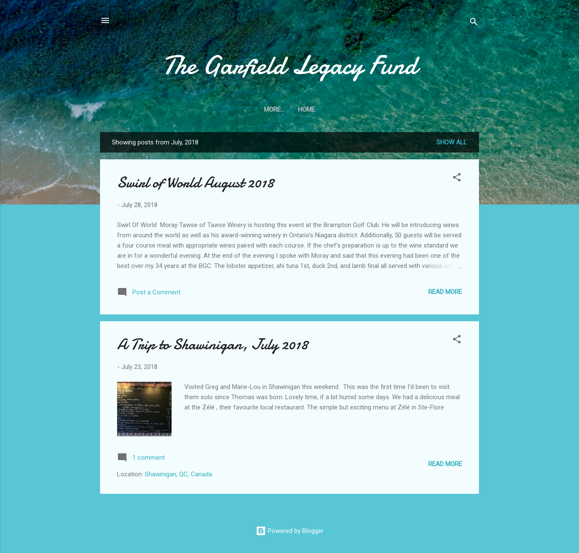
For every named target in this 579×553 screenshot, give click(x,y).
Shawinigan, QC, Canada (178, 474)
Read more (445, 292)
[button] (457, 178)
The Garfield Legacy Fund (289, 65)
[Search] (474, 23)
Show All (451, 142)
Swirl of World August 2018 (195, 182)
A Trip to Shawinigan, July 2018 (212, 344)
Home (289, 109)
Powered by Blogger (290, 531)
